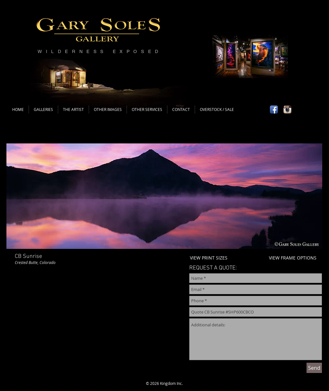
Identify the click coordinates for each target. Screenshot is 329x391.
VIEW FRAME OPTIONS (292, 258)
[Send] (314, 368)
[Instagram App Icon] (287, 109)
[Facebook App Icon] (274, 109)
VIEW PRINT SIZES (208, 258)
